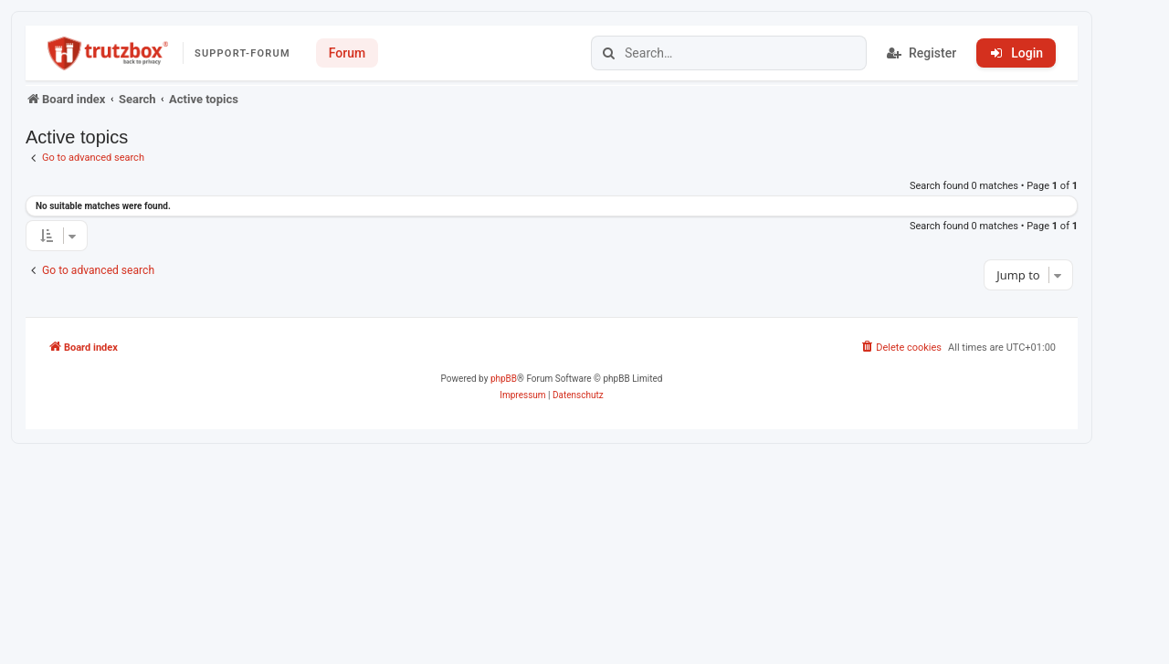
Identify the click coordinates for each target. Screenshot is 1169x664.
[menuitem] (900, 348)
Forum (347, 53)
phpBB (503, 379)
